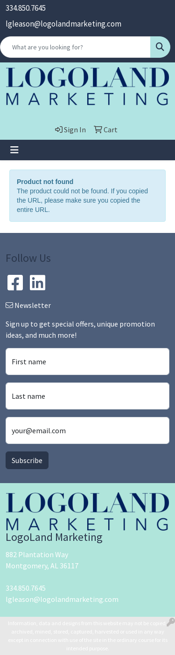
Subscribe (27, 460)
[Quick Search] (75, 47)
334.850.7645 (26, 8)
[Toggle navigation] (14, 150)
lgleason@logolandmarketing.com (63, 24)
